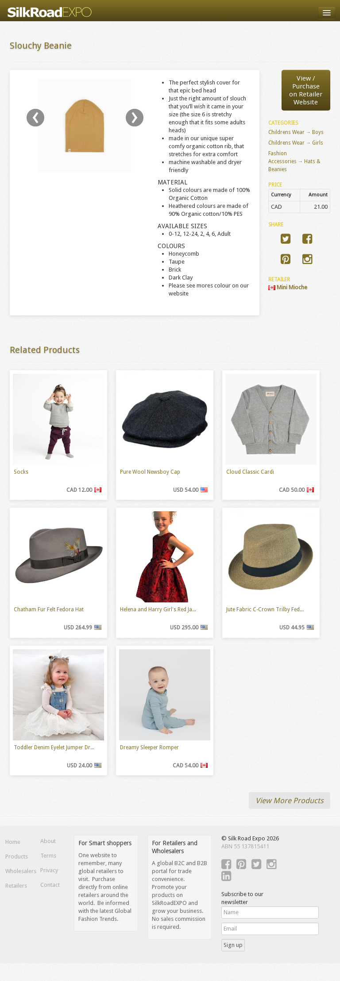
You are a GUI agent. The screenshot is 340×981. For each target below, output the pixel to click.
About (48, 841)
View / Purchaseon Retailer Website (305, 90)
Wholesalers (17, 871)
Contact (50, 884)
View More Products (289, 800)
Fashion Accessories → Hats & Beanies (294, 161)
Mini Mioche (287, 287)
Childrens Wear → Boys (296, 132)
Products (16, 856)
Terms (48, 855)
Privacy (49, 870)
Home (12, 842)
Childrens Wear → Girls (296, 143)
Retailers (16, 885)
